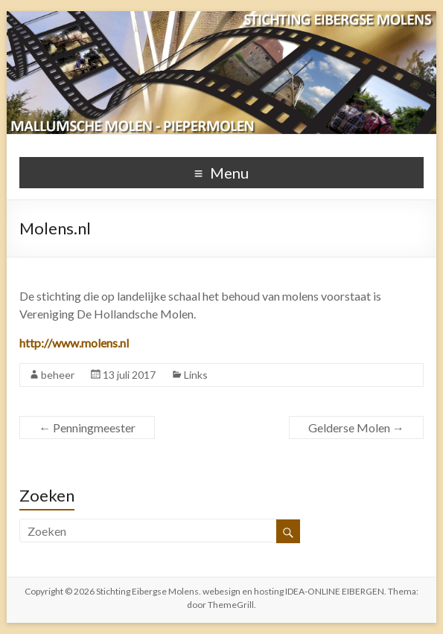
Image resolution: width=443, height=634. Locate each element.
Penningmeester (87, 427)
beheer (57, 374)
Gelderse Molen (356, 427)
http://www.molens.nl (74, 343)
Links (196, 374)
